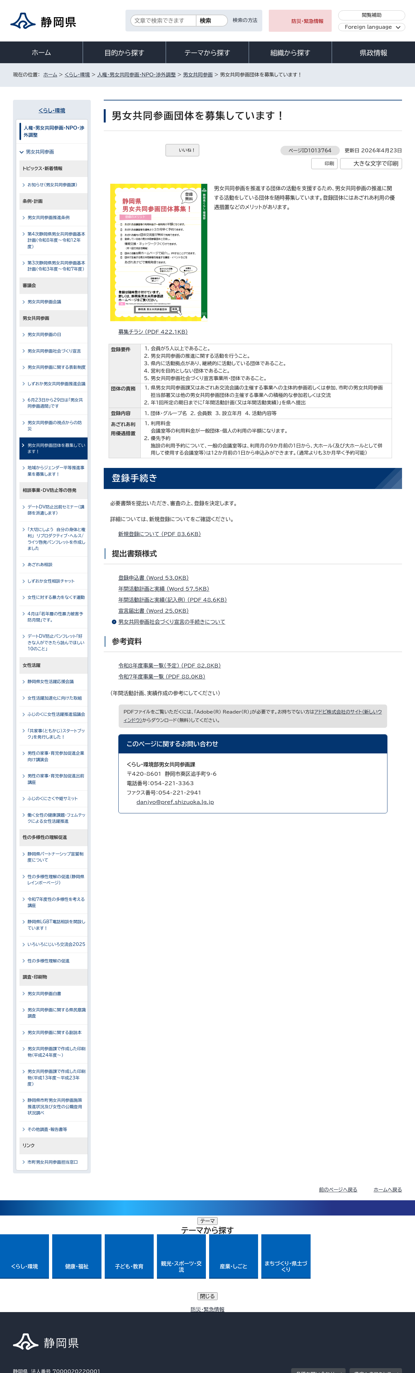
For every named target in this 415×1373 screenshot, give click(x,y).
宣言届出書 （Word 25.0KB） (156, 610)
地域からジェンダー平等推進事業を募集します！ (56, 471)
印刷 (329, 163)
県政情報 (373, 52)
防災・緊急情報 (307, 21)
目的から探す (124, 52)
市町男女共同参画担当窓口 (53, 1162)
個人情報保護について (115, 1317)
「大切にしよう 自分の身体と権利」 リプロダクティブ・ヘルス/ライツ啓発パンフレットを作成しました (57, 539)
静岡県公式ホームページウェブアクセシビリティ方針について (228, 1317)
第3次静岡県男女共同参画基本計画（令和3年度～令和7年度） (56, 266)
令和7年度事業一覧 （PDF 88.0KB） (164, 676)
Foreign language (368, 27)
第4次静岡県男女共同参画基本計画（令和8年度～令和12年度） (56, 240)
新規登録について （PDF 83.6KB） (162, 534)
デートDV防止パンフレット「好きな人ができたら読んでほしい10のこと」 (56, 642)
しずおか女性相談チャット (54, 581)
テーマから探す (207, 52)
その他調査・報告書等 (47, 1129)
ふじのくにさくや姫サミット (53, 799)
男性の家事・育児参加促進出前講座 (56, 779)
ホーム (41, 52)
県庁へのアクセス (373, 1277)
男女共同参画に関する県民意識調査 (57, 1013)
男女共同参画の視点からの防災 (55, 426)
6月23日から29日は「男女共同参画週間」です (55, 403)
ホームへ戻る (388, 1189)
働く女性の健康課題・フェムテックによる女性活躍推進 (57, 818)
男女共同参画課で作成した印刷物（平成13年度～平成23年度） (57, 1077)
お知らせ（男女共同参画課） (52, 185)
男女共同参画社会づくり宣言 (54, 351)
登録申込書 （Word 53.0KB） (156, 577)
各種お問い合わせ (315, 1277)
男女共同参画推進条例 (49, 217)
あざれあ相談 (43, 565)
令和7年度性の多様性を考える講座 (56, 902)
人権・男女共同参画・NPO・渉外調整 (136, 74)
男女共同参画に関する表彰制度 (57, 367)
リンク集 (326, 1317)
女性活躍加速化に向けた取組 (55, 698)
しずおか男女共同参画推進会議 (57, 384)
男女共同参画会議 (44, 302)
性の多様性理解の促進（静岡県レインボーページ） (56, 880)
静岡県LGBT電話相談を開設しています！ (56, 925)
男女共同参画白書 (44, 994)
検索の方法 (245, 20)
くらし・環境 (77, 74)
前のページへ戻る (338, 1189)
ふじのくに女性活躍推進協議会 (56, 714)
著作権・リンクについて (43, 1317)
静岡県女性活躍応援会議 (53, 682)
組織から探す (290, 52)
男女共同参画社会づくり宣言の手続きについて (171, 621)
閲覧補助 (372, 15)
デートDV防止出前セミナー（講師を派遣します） (56, 510)
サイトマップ (372, 1317)
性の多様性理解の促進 (49, 961)
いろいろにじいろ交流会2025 (56, 944)
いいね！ (187, 150)
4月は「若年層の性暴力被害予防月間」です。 (55, 617)
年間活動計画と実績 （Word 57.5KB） (166, 588)
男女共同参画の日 (44, 334)
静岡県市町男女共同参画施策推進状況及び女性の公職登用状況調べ (55, 1106)
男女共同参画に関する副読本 (55, 1032)
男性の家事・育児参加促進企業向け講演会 (56, 756)
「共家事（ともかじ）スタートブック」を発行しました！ (56, 734)
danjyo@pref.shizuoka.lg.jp (175, 802)
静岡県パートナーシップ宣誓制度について (56, 857)
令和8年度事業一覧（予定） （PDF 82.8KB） (172, 665)
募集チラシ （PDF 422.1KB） (156, 331)
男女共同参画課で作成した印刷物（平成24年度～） (57, 1052)
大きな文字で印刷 (375, 163)
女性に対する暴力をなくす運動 (56, 597)
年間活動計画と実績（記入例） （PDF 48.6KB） (175, 599)
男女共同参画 (198, 74)
